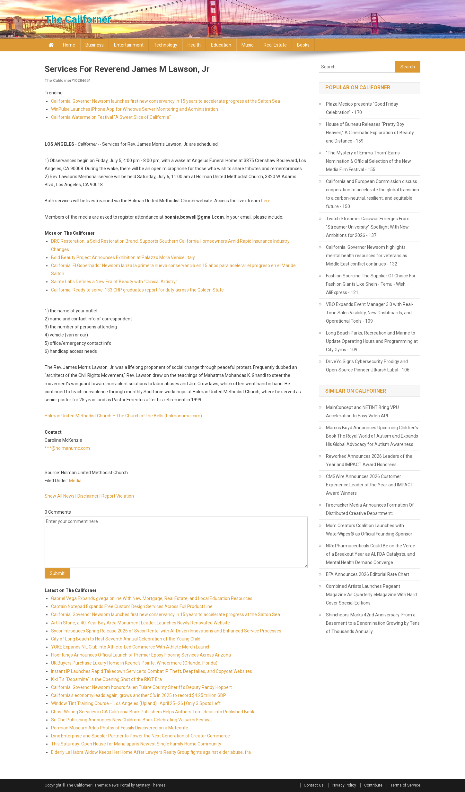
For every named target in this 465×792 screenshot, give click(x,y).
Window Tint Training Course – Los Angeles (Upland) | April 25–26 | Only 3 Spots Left (136, 703)
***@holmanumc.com (67, 448)
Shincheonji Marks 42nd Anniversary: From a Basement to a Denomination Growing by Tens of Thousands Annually (373, 623)
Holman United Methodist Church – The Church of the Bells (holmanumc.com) (123, 415)
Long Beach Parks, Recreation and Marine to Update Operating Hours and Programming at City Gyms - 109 (372, 341)
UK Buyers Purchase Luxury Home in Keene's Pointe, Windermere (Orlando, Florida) (134, 663)
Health (194, 45)
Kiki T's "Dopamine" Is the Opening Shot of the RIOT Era (106, 679)
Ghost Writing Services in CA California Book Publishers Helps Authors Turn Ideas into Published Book (152, 711)
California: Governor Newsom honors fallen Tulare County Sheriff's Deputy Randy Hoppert (141, 687)
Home (69, 45)
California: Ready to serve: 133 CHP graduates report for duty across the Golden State (137, 289)
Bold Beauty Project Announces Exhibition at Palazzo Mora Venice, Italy (123, 257)
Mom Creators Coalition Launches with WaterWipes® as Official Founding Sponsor (369, 529)
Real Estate (275, 45)
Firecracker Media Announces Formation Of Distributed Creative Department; (370, 509)
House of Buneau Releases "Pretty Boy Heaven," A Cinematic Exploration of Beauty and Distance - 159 (370, 133)
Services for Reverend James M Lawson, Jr (127, 69)
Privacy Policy (344, 785)
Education (221, 45)
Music (247, 45)
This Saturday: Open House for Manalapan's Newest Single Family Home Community (136, 743)
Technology (165, 45)
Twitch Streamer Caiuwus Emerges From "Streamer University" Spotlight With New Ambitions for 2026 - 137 (367, 227)
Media (75, 480)
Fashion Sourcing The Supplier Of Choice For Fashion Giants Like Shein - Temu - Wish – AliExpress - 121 (371, 284)
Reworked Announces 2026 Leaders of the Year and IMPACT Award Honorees (369, 460)
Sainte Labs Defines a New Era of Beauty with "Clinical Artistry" (114, 281)
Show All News (60, 496)
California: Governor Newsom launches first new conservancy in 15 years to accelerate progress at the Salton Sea (166, 101)
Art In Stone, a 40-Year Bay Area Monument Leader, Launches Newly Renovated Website (140, 622)
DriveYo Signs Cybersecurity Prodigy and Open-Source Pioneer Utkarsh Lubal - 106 (367, 365)
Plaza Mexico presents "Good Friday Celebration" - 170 (362, 108)
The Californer (78, 19)
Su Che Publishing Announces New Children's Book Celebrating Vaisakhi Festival (131, 719)
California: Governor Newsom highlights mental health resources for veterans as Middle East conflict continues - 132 (366, 255)
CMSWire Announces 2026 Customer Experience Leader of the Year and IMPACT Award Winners (369, 485)
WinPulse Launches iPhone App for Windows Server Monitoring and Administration (134, 109)
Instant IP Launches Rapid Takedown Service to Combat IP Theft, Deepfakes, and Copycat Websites (151, 671)
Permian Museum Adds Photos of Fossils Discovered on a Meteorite (119, 727)
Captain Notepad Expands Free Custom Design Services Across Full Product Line (132, 606)
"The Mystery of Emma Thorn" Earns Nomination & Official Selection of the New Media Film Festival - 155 (368, 161)
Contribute (373, 785)
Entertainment (129, 45)
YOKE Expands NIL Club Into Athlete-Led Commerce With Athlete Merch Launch (131, 646)
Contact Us (314, 785)
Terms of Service (405, 785)
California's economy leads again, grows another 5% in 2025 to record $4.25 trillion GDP (139, 695)
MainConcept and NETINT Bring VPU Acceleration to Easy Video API (362, 411)
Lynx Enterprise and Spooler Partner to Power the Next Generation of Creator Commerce (140, 735)
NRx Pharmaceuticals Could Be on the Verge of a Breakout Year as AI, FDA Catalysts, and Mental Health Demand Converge (370, 554)
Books (303, 45)
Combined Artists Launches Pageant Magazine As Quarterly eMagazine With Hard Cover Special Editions (371, 594)
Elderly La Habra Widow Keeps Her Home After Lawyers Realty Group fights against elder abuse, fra (151, 752)
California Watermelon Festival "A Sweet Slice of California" (111, 117)
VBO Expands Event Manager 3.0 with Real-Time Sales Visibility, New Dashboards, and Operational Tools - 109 (369, 313)
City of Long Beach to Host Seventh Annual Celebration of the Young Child (125, 638)
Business (94, 45)
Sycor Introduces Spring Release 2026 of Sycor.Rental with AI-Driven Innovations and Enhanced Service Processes (166, 630)
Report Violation (117, 496)
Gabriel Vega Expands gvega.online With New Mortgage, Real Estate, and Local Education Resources (151, 598)
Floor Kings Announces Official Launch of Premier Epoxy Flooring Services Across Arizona (141, 654)
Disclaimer (88, 496)
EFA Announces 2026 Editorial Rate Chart (367, 574)
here (265, 200)
